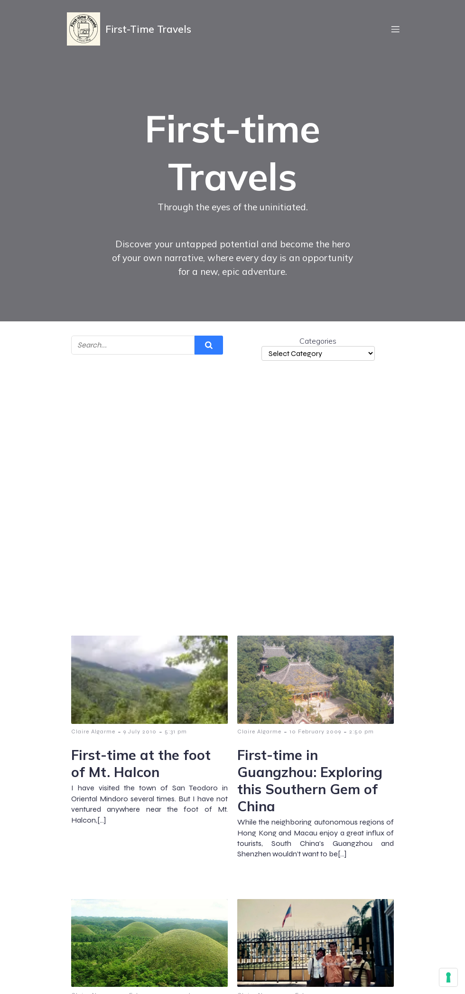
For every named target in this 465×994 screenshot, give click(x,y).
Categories (317, 341)
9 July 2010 (140, 731)
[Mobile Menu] (395, 31)
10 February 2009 (315, 731)
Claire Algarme (93, 731)
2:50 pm (361, 731)
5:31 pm (176, 731)
